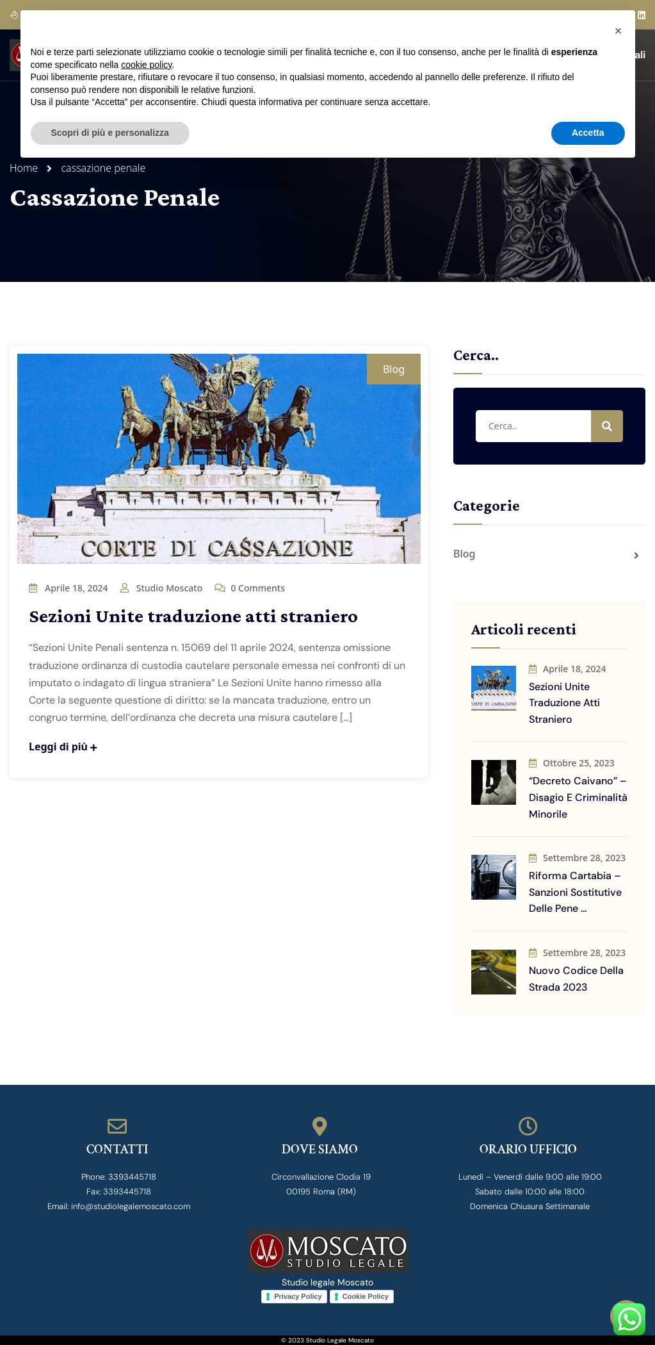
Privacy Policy (298, 1296)
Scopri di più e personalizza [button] (110, 133)
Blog (394, 369)
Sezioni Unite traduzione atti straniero (193, 615)
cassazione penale (103, 168)
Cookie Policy (366, 1296)
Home (26, 168)
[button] (618, 31)
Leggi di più (63, 746)
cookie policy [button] (146, 65)
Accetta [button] (588, 133)
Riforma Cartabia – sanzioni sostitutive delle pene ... (575, 892)
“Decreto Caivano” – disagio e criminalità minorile (578, 797)
